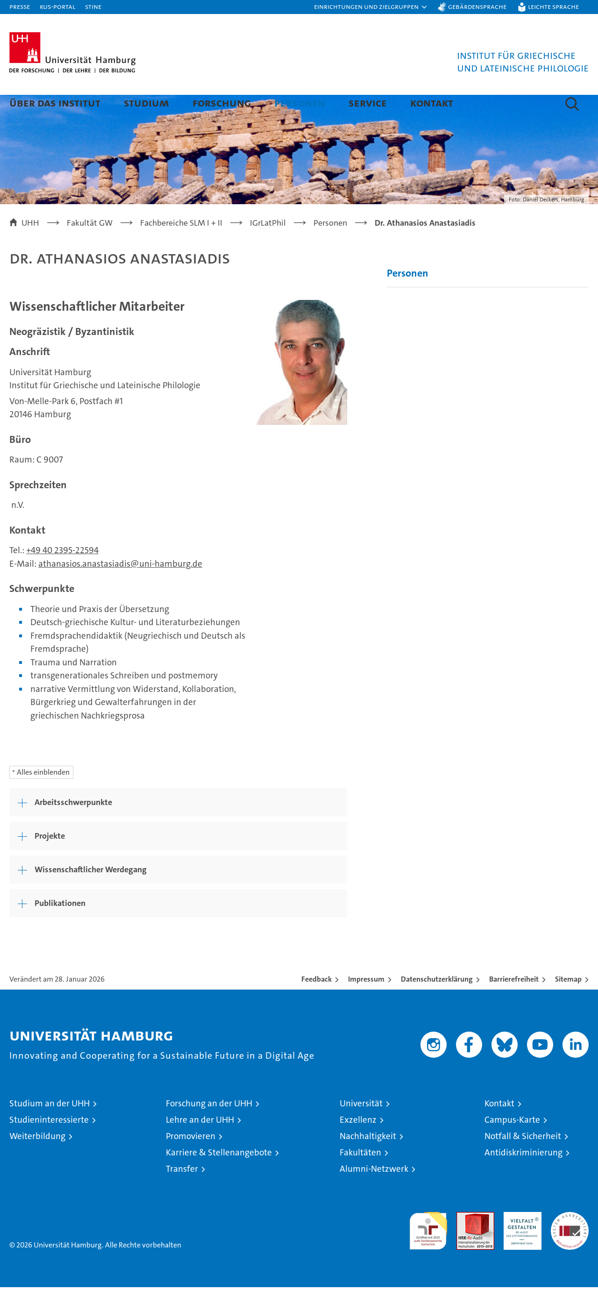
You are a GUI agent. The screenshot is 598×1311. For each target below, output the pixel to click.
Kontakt (431, 102)
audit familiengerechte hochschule (428, 1250)
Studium (146, 102)
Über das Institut (54, 102)
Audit (465, 1241)
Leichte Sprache (553, 6)
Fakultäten (360, 1176)
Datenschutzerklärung (437, 1003)
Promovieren (190, 1160)
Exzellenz (358, 1143)
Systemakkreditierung (570, 1241)
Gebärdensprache (477, 6)
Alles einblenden (43, 796)
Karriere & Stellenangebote (219, 1176)
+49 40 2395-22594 (62, 574)
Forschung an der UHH (209, 1127)
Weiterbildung (37, 1160)
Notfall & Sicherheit (522, 1160)
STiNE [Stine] (93, 6)
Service (368, 102)
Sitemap (568, 1003)
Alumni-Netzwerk (374, 1192)
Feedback (316, 1003)
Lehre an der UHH (200, 1143)
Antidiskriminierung (523, 1176)
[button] (371, 7)
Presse (19, 6)
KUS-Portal (57, 6)
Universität (361, 1127)
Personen (299, 102)
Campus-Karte (512, 1143)
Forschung (221, 102)
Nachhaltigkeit (368, 1160)
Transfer (182, 1192)
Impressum (366, 1003)
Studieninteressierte (49, 1143)
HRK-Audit (520, 1241)
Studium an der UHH (49, 1127)
